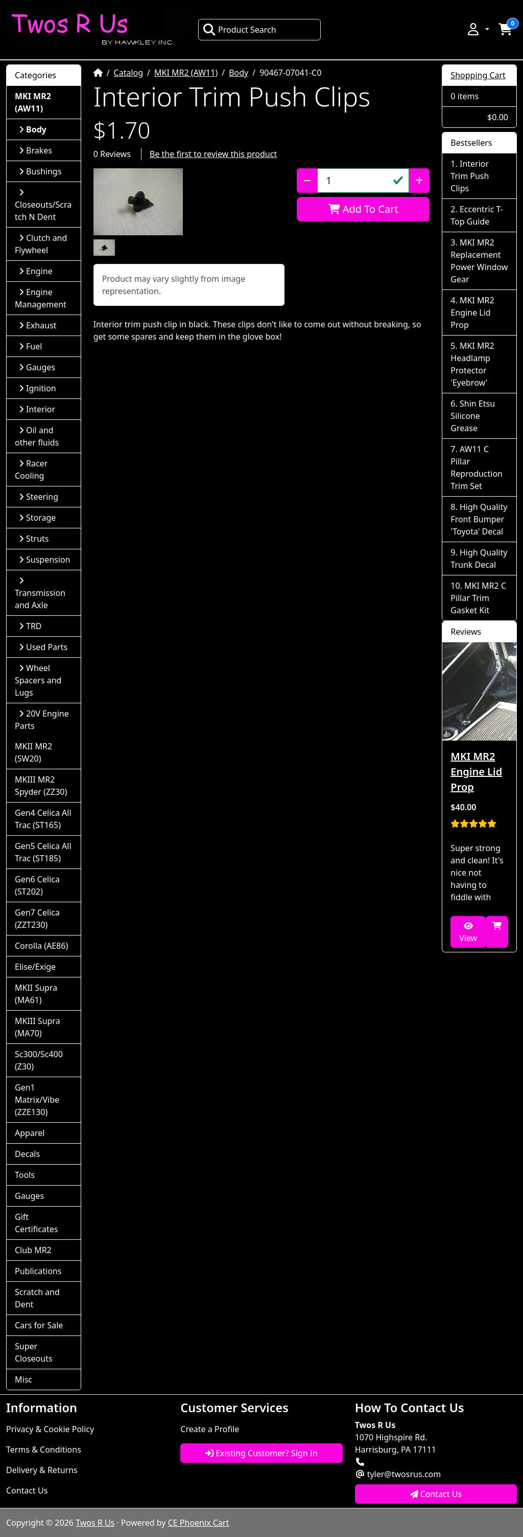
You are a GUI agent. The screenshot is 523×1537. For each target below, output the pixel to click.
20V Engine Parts (42, 719)
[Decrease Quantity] (307, 180)
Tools (25, 1174)
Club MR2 (33, 1250)
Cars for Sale (39, 1325)
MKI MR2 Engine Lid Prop (472, 312)
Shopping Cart (478, 75)
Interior (37, 409)
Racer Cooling (31, 469)
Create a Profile (209, 1429)
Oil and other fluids (37, 436)
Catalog (129, 72)
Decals (27, 1154)
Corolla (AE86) (41, 945)
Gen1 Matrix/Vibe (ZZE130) (37, 1100)
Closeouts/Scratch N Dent (43, 205)
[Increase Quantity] (419, 180)
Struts (34, 538)
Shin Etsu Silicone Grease (472, 416)
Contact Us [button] (436, 1494)
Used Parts (43, 647)
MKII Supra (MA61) (36, 994)
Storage (37, 517)
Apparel (29, 1133)
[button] (477, 29)
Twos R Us (95, 1522)
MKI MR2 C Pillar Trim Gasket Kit (478, 598)
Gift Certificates (36, 1223)
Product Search (239, 29)
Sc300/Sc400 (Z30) (39, 1060)
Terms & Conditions (43, 1449)
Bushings (40, 171)
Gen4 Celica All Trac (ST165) (43, 819)
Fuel (30, 346)
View (468, 933)
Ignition (37, 388)
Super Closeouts (34, 1352)
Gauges (37, 367)
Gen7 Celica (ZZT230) (37, 918)
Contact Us (26, 1490)
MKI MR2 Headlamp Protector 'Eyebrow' (472, 364)
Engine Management (40, 298)
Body (238, 72)
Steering (38, 496)
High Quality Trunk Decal (478, 558)
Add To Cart (363, 209)
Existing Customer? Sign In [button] (261, 1453)
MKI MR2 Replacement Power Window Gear (479, 261)
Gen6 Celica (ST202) (37, 885)
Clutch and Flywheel (41, 244)
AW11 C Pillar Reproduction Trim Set (476, 467)
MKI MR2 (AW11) (186, 72)
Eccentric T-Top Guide (476, 215)
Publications (38, 1271)
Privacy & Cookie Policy (50, 1429)
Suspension (44, 559)
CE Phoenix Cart (198, 1522)
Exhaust (38, 325)
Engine (36, 271)
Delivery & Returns (42, 1470)
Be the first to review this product (213, 154)
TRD (30, 626)
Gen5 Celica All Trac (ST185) (43, 852)
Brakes (35, 150)
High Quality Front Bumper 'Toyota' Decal (478, 519)
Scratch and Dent (37, 1298)
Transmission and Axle (40, 593)
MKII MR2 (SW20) (33, 752)
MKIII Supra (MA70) (37, 1027)
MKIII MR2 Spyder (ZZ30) (41, 785)
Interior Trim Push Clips (469, 176)
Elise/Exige (35, 966)
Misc (23, 1379)
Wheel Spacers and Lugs (38, 680)
